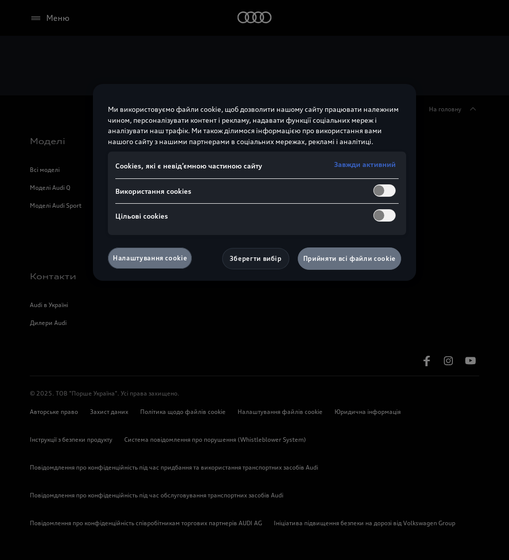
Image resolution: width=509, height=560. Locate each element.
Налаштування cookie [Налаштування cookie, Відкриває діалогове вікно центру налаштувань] (150, 258)
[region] (254, 182)
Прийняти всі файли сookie (349, 258)
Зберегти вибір (256, 258)
